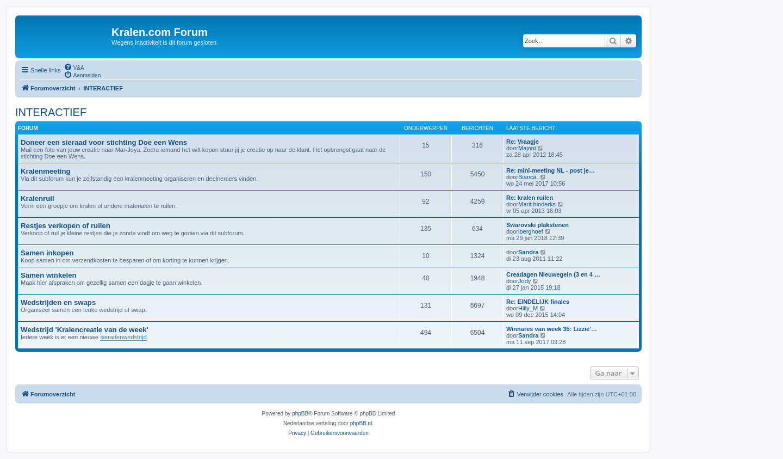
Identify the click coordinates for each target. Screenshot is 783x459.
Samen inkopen (47, 253)
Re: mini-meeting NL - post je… (550, 170)
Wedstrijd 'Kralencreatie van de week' (84, 330)
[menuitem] (74, 67)
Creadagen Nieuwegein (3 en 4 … (553, 274)
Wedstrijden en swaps (58, 302)
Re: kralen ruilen (529, 197)
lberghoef (530, 231)
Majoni (527, 148)
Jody (524, 281)
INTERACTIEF (50, 112)
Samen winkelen (49, 275)
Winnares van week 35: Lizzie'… (551, 329)
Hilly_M (528, 308)
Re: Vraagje (522, 141)
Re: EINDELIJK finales (537, 301)
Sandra (528, 252)
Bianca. (528, 177)
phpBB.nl (361, 423)
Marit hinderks (537, 204)
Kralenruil (37, 198)
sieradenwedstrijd (123, 337)
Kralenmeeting (46, 171)
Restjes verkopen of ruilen (65, 226)
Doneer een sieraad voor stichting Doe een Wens (104, 142)
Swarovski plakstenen (537, 225)
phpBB (300, 414)
